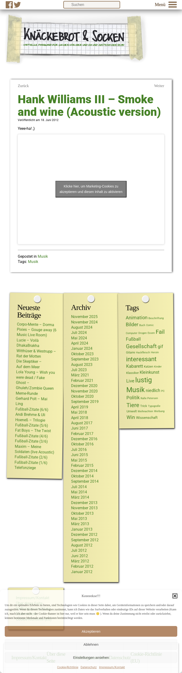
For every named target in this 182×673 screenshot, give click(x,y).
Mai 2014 (79, 492)
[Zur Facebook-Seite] (9, 4)
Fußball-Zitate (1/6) (30, 462)
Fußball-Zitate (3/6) (31, 441)
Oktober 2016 (82, 444)
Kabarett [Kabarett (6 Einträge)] (134, 366)
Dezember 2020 (84, 385)
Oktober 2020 (82, 396)
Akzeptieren (91, 631)
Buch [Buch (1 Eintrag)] (142, 325)
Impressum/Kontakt (112, 667)
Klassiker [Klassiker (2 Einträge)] (132, 372)
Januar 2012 (81, 572)
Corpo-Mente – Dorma (35, 324)
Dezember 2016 (84, 439)
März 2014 (80, 497)
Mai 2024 (79, 338)
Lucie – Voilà (28, 340)
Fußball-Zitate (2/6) (31, 456)
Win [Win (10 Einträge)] (131, 417)
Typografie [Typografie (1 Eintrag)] (154, 405)
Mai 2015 (79, 460)
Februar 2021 (82, 380)
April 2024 (79, 343)
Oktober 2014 (82, 476)
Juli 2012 (79, 550)
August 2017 (81, 423)
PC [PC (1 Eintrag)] (162, 391)
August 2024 (81, 327)
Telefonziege (25, 467)
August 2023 (81, 364)
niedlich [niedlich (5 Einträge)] (153, 390)
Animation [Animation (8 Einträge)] (137, 317)
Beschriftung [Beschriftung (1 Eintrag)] (156, 318)
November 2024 (84, 322)
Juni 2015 (79, 455)
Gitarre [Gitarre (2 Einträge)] (130, 352)
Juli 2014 (79, 487)
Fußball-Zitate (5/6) (31, 425)
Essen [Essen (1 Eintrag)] (151, 332)
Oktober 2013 (82, 513)
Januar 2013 (81, 529)
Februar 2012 (82, 566)
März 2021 (80, 375)
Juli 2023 (79, 370)
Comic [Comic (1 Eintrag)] (150, 325)
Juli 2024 (79, 332)
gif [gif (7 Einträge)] (160, 346)
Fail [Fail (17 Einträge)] (160, 331)
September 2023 (85, 359)
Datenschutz (89, 667)
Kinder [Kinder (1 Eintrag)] (158, 366)
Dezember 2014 (84, 470)
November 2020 (84, 391)
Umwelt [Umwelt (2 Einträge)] (132, 411)
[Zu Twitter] (17, 4)
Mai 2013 (79, 518)
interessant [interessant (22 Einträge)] (141, 359)
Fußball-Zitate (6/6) (31, 409)
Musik (43, 256)
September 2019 (85, 401)
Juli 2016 (79, 449)
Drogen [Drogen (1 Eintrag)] (142, 333)
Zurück (23, 86)
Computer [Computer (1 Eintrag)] (131, 333)
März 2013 (80, 524)
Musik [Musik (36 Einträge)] (135, 390)
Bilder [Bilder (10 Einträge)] (132, 324)
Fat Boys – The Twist (33, 430)
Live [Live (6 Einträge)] (130, 380)
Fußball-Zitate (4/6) (31, 435)
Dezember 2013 (84, 502)
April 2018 (79, 418)
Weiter (159, 86)
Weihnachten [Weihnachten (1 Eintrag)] (145, 411)
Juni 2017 (79, 428)
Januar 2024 (81, 348)
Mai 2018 (79, 412)
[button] (175, 596)
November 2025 (84, 316)
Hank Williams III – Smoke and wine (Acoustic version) (89, 106)
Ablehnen (90, 644)
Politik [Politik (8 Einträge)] (133, 397)
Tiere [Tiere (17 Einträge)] (133, 405)
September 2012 (85, 540)
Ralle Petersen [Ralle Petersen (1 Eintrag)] (149, 398)
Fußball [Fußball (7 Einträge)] (133, 339)
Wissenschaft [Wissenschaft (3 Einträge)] (147, 417)
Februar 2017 (82, 433)
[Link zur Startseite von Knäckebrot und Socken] (76, 61)
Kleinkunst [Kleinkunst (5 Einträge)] (149, 372)
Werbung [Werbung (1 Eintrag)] (159, 411)
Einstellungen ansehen (91, 657)
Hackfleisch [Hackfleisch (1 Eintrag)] (143, 352)
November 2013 (84, 508)
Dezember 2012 (84, 534)
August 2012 (81, 545)
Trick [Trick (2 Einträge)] (143, 406)
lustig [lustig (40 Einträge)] (143, 380)
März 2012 (80, 561)
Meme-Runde (27, 393)
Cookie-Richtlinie (67, 667)
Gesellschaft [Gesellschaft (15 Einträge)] (141, 346)
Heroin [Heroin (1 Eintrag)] (155, 352)
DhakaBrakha (28, 345)
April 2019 (79, 407)
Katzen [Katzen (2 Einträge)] (148, 366)
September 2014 (85, 481)
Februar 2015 (82, 465)
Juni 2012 (79, 556)
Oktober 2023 (82, 354)
